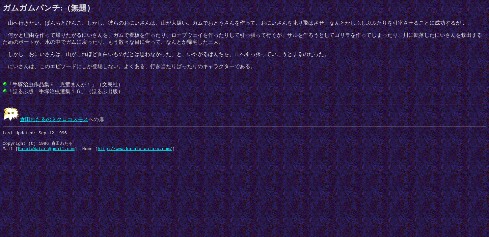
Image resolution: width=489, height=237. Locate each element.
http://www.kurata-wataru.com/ (135, 152)
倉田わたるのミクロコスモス (45, 119)
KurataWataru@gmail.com (46, 152)
